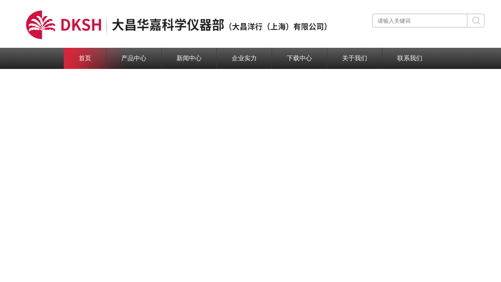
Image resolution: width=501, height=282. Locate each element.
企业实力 (244, 58)
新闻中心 (189, 58)
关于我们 (354, 58)
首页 (85, 58)
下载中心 (299, 58)
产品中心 (133, 58)
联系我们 (409, 58)
